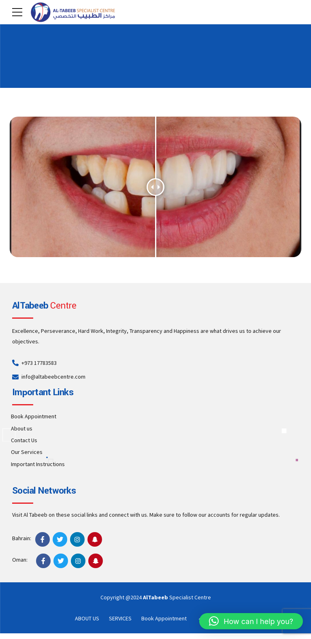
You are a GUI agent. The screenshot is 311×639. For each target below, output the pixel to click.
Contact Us (24, 440)
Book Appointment (33, 416)
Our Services (27, 452)
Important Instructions (38, 464)
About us (21, 428)
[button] (251, 621)
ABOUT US (87, 618)
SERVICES (120, 618)
